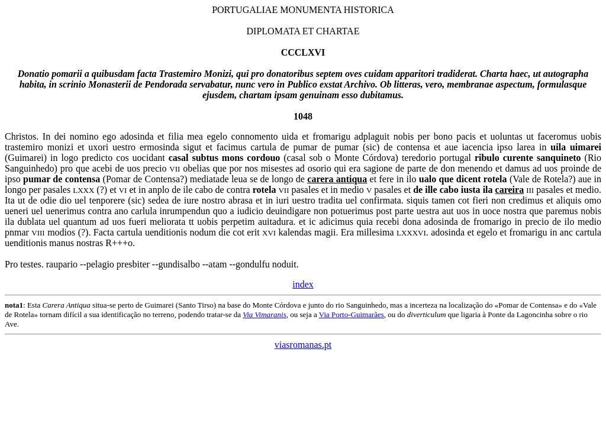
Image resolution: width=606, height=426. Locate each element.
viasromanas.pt (303, 345)
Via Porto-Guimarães (351, 314)
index (303, 284)
